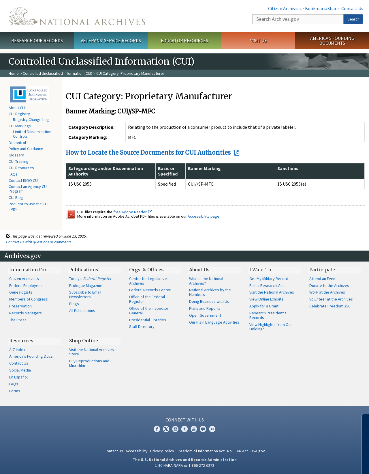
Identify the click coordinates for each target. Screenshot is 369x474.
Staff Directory (142, 326)
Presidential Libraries (147, 319)
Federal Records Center (150, 289)
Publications (83, 270)
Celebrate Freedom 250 (329, 306)
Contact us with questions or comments (38, 242)
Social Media (20, 370)
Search (353, 19)
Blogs (74, 303)
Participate (322, 270)
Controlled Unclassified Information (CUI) (57, 73)
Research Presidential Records (268, 315)
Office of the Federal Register (147, 299)
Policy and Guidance (26, 148)
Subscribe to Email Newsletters (85, 294)
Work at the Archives (327, 292)
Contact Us (352, 8)
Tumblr (184, 429)
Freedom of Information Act (201, 451)
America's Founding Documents (332, 40)
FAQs (13, 174)
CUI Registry (19, 113)
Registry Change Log (31, 119)
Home (14, 73)
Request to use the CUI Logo (28, 206)
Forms (14, 390)
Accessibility (137, 451)
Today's (90, 278)
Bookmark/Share (322, 8)
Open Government (205, 315)
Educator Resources (184, 40)
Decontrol (17, 142)
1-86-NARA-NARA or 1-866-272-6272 (184, 465)
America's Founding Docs (31, 356)
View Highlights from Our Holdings (270, 327)
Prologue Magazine (85, 285)
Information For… (29, 270)
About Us (199, 270)
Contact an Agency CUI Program (28, 189)
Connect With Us (184, 420)
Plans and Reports (205, 308)
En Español (18, 377)
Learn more (322, 463)
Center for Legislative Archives (148, 281)
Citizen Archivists (285, 8)
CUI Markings (20, 125)
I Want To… (261, 270)
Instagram (175, 429)
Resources (21, 341)
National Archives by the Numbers (210, 292)
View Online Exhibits (266, 299)
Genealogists (20, 292)
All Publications (82, 310)
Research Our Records (37, 40)
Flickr (212, 429)
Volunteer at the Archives (331, 299)
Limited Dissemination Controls (32, 134)
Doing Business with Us (209, 301)
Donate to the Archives (329, 285)
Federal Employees (26, 285)
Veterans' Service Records (111, 40)
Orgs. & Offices (146, 270)
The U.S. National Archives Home (77, 16)
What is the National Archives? (206, 281)
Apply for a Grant (263, 306)
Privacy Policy (162, 451)
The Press (18, 319)
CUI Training (19, 161)
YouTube (193, 429)
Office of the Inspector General (148, 311)
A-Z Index (17, 349)
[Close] (362, 420)
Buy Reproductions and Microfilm (89, 363)
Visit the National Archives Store (91, 352)
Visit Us (258, 40)
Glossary (16, 155)
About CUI (17, 107)
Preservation (20, 306)
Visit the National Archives (271, 292)
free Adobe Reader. (132, 211)
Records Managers (25, 313)
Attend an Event (323, 278)
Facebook (156, 429)
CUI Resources (21, 167)
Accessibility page (203, 216)
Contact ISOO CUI (24, 180)
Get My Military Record (268, 278)
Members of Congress (28, 299)
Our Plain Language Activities (214, 322)
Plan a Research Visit (267, 285)
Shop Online (83, 341)
